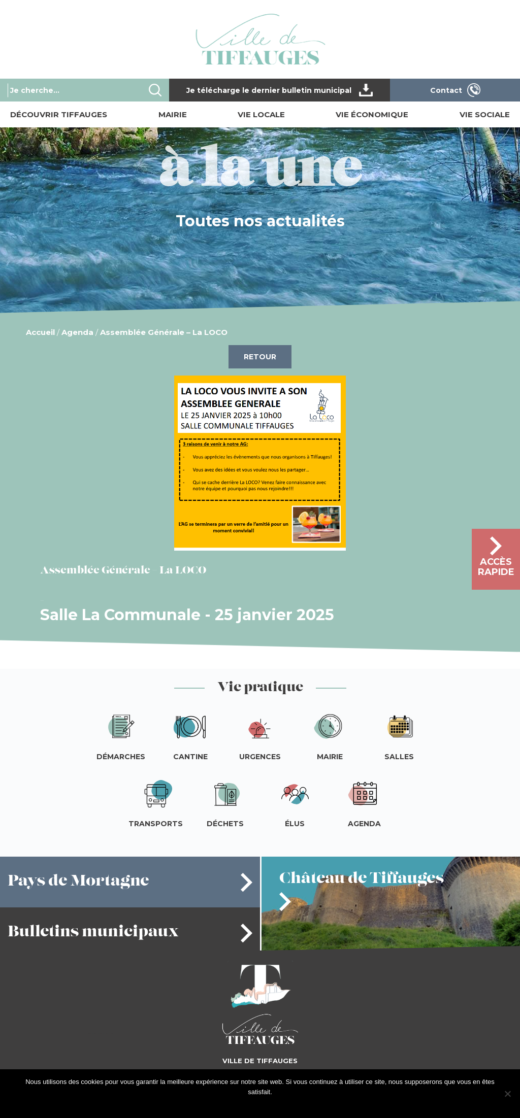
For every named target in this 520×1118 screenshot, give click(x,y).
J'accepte (247, 1105)
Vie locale (261, 114)
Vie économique (372, 114)
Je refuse (279, 1105)
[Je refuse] (507, 1094)
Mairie (172, 114)
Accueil (40, 332)
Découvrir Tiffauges (58, 114)
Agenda (77, 332)
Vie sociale (485, 114)
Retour (260, 356)
